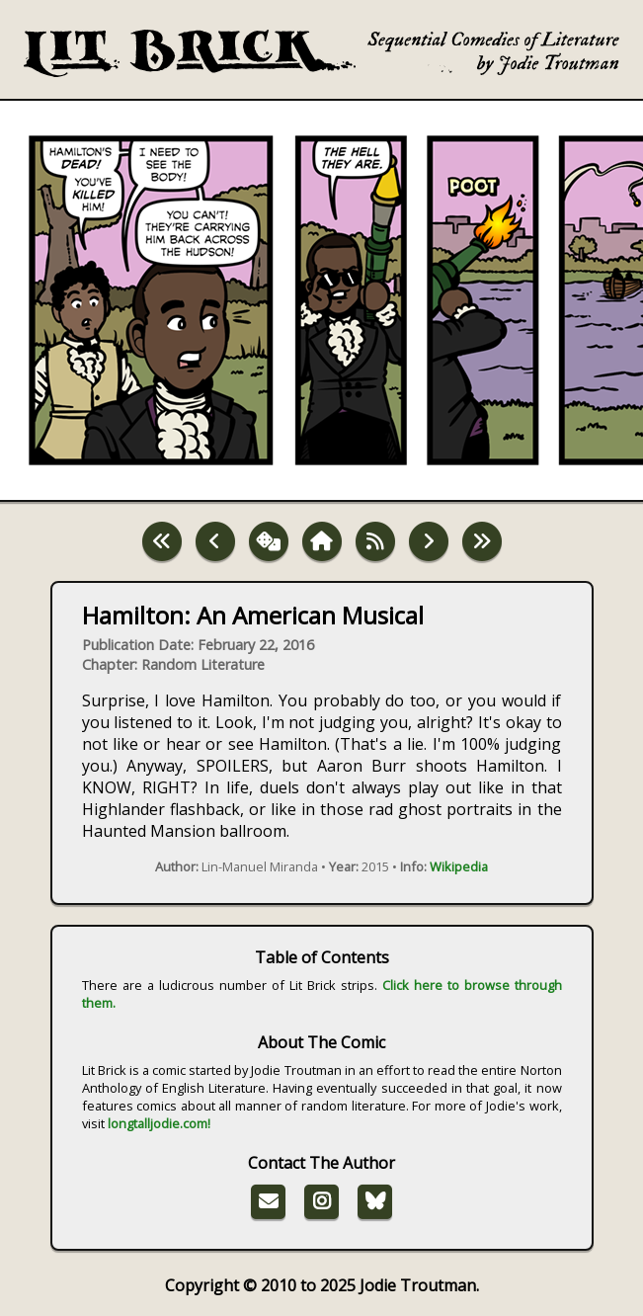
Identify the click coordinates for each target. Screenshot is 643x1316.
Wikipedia (459, 866)
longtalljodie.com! (159, 1123)
